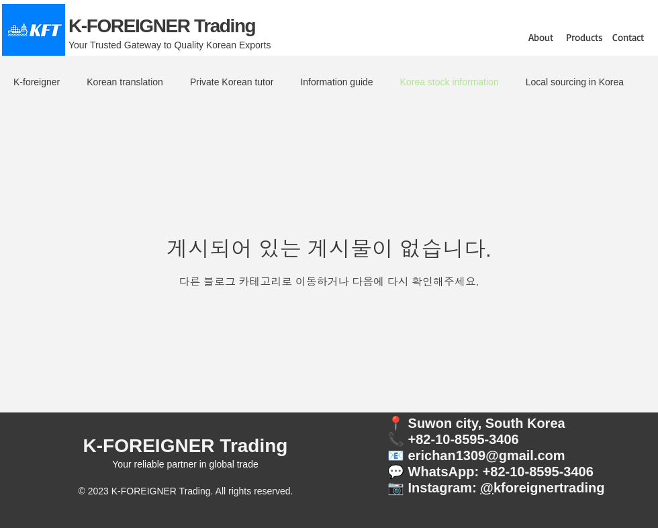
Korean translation (125, 82)
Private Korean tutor (232, 82)
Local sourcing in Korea (575, 82)
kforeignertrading (549, 487)
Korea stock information (449, 82)
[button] (540, 38)
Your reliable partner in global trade (185, 464)
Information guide (336, 82)
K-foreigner (36, 82)
